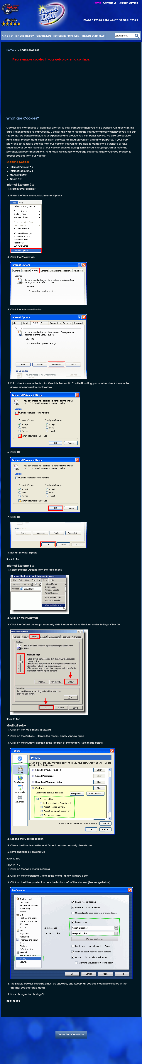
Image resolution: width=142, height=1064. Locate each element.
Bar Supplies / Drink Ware (66, 36)
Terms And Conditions (71, 1034)
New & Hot (7, 36)
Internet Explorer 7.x (21, 167)
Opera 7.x (15, 179)
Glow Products (43, 36)
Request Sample (128, 3)
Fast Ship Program (24, 36)
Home (97, 3)
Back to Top (13, 559)
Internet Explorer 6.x (21, 171)
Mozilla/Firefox (18, 175)
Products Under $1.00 (93, 36)
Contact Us (109, 3)
